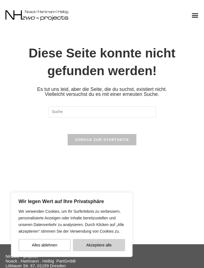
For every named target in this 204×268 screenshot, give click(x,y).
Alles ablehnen (44, 245)
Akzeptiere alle (99, 245)
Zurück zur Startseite (102, 140)
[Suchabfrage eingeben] (102, 111)
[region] (72, 224)
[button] (195, 15)
